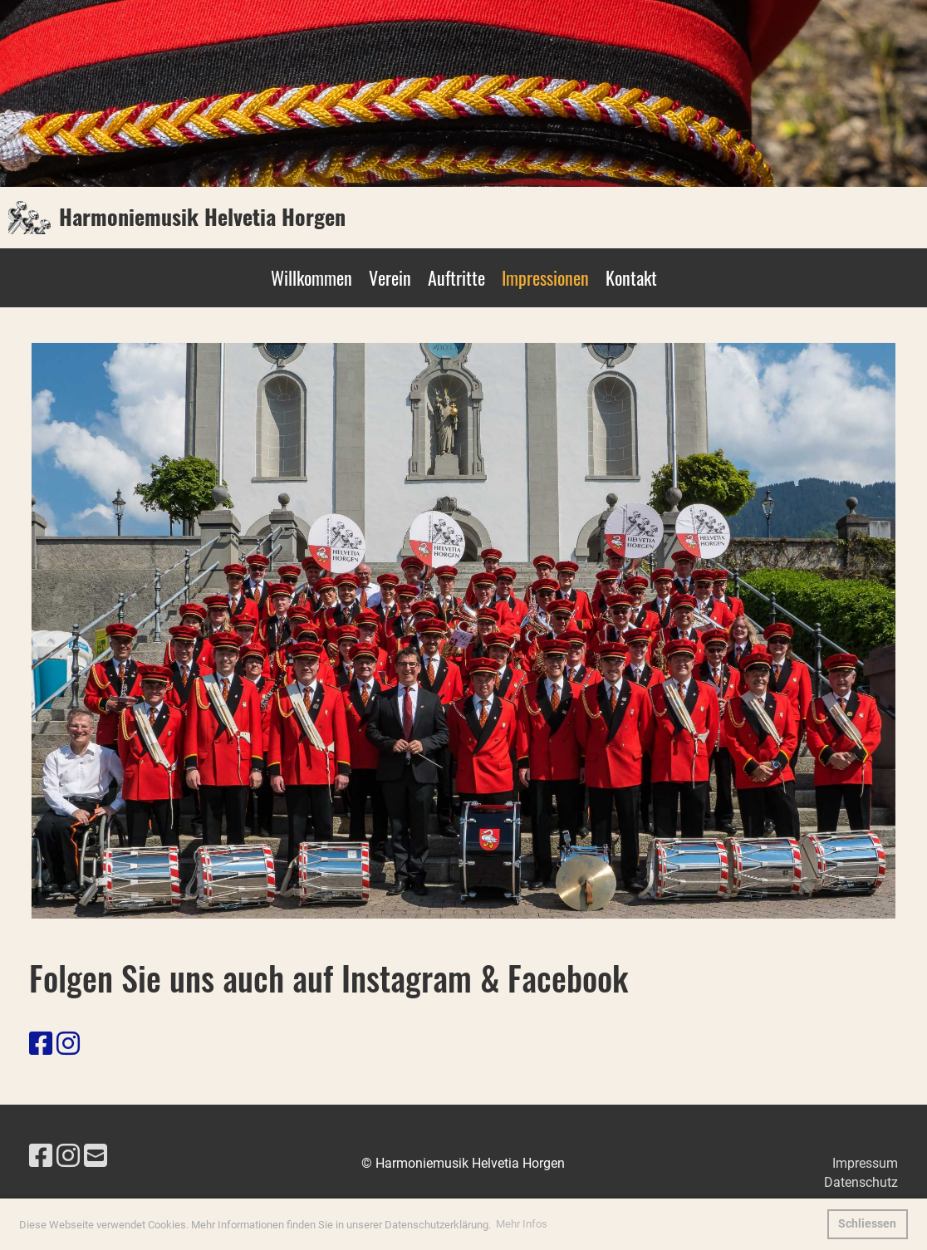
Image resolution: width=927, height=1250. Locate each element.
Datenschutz (861, 1182)
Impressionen (545, 277)
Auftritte (456, 277)
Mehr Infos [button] (521, 1224)
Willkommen (311, 277)
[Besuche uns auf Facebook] (40, 1044)
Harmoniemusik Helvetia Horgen (202, 217)
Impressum (865, 1163)
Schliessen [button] (867, 1224)
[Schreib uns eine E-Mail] (95, 1156)
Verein (390, 277)
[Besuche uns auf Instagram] (68, 1044)
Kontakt (631, 277)
